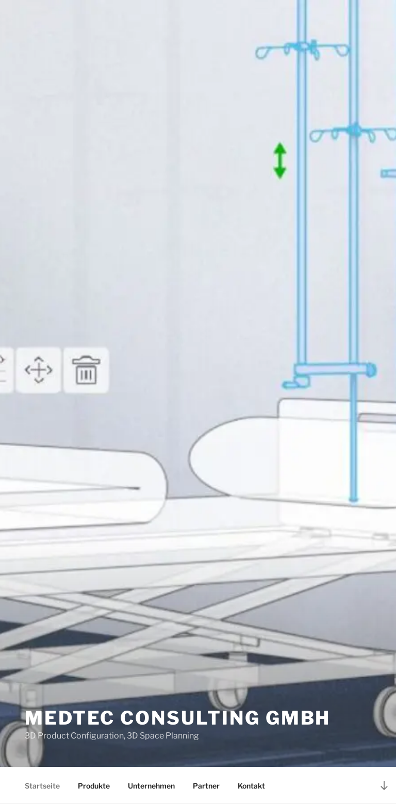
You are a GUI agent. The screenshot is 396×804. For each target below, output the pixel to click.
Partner (206, 785)
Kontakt (251, 785)
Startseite (42, 785)
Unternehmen (151, 785)
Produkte (94, 785)
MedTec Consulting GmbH (178, 718)
